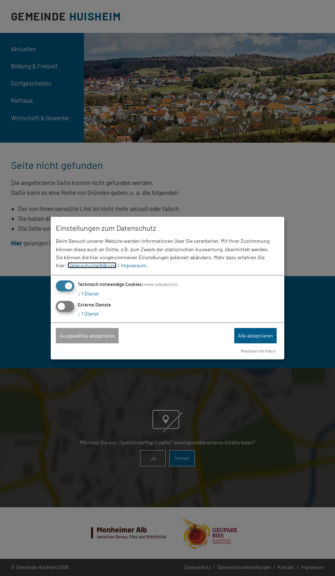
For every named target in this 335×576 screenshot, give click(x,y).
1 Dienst (88, 293)
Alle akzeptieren (255, 335)
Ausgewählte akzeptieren (87, 335)
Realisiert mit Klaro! (258, 351)
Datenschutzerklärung (92, 265)
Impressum (133, 265)
